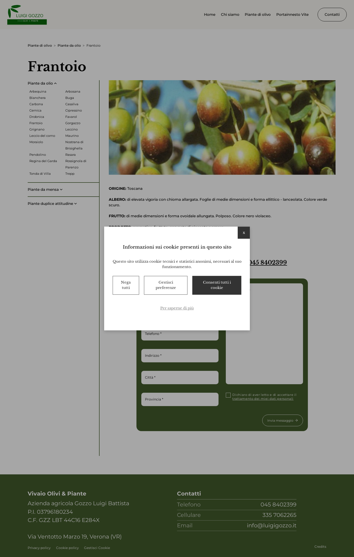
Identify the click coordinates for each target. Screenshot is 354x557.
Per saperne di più (177, 308)
